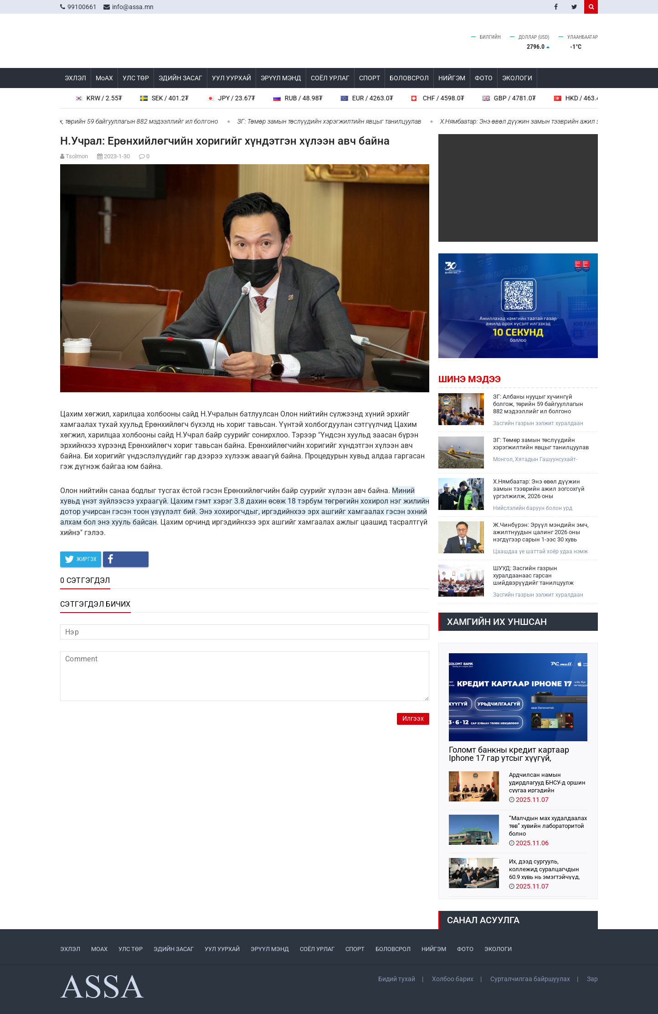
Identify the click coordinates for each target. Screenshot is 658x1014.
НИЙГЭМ (451, 78)
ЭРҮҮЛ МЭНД (281, 78)
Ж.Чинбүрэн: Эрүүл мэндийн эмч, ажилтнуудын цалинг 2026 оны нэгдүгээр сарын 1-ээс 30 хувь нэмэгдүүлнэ (541, 532)
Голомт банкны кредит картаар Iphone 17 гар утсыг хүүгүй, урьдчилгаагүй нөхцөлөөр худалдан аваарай (518, 754)
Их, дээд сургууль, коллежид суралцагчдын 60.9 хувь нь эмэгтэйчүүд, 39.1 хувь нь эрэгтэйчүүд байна (544, 868)
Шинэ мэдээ (469, 379)
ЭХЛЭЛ (75, 78)
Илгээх (413, 719)
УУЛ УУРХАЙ (231, 78)
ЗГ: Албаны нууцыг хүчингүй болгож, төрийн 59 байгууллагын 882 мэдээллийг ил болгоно (538, 404)
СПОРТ (369, 78)
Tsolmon (77, 156)
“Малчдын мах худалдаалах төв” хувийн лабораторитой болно (548, 825)
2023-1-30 (117, 156)
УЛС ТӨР (136, 78)
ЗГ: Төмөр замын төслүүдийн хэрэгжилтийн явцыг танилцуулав (334, 121)
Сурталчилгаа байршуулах (530, 979)
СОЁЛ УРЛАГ (330, 78)
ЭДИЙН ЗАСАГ (180, 78)
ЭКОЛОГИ (517, 78)
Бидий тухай (396, 979)
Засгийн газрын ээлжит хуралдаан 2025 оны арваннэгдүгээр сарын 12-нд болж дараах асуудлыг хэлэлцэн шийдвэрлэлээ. (540, 423)
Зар (592, 979)
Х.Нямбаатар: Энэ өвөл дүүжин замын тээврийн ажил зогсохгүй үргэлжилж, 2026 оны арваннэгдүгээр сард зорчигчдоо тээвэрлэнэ (539, 489)
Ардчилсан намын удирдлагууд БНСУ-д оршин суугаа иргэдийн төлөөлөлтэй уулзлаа (547, 782)
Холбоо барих (452, 979)
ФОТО (484, 78)
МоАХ (104, 78)
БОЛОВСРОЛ (409, 78)
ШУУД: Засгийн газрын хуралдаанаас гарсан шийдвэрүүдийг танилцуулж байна (533, 576)
